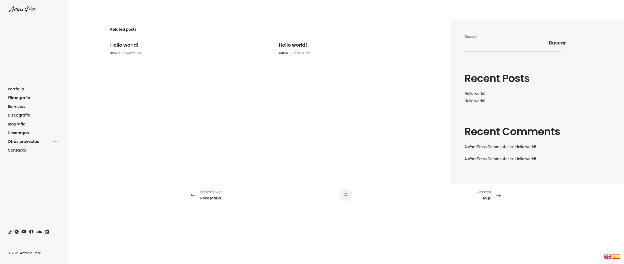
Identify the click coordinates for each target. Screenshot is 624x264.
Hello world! (124, 45)
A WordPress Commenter (486, 147)
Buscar (470, 37)
